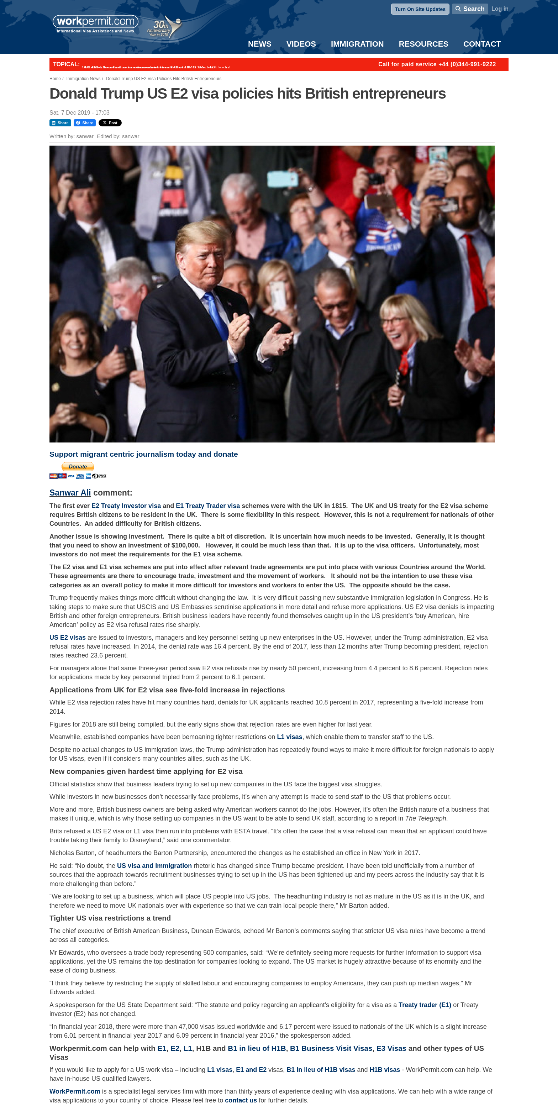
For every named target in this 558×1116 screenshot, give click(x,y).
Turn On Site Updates (420, 9)
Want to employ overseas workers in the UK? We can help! (156, 68)
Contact (482, 44)
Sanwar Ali (70, 492)
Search (474, 8)
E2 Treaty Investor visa (127, 505)
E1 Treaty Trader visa (208, 505)
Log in (500, 9)
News (260, 44)
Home (55, 78)
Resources (423, 44)
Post (110, 123)
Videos (301, 44)
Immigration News (84, 78)
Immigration (357, 44)
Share (60, 123)
